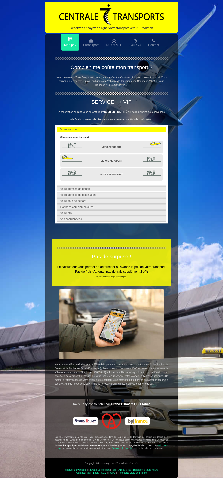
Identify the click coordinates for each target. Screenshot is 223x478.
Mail (89, 473)
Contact (80, 473)
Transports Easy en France (132, 473)
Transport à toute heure (145, 470)
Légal (96, 473)
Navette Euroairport (99, 470)
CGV (103, 473)
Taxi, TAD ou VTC (121, 470)
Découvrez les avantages (123, 448)
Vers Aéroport (111, 147)
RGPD (111, 473)
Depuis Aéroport (111, 161)
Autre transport (111, 174)
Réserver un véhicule (75, 470)
